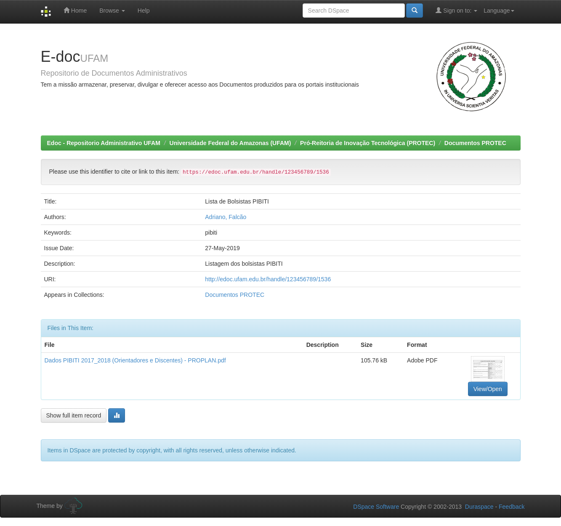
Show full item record (73, 415)
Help (144, 10)
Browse (112, 10)
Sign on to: (456, 10)
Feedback (511, 506)
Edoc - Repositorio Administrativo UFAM (103, 143)
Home (75, 10)
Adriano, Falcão (225, 217)
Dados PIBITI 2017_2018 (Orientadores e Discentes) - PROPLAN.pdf (135, 360)
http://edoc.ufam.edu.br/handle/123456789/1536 (268, 279)
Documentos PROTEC (475, 143)
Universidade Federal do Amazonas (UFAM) (230, 143)
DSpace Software (376, 506)
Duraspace (479, 506)
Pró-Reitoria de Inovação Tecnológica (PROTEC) (367, 143)
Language (499, 10)
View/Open (487, 389)
